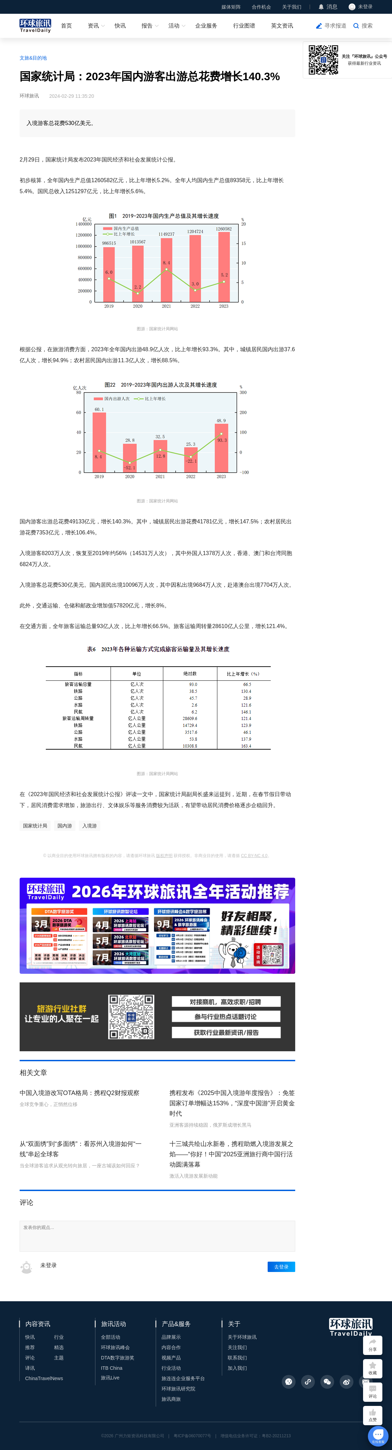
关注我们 (237, 1347)
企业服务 (206, 26)
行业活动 (171, 1368)
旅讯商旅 (171, 1399)
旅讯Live (110, 1377)
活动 (173, 26)
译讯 (30, 1368)
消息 (332, 7)
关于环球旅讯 (242, 1337)
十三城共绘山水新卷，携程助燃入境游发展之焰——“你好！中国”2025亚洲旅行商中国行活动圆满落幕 (231, 1154)
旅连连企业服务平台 (183, 1378)
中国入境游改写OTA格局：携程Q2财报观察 (80, 1092)
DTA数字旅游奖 (117, 1357)
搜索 (367, 26)
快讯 (120, 26)
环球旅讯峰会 (115, 1347)
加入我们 (237, 1368)
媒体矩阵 (231, 7)
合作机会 (261, 7)
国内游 (65, 825)
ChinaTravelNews (44, 1378)
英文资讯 (282, 26)
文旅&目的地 (33, 58)
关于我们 (291, 7)
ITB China (111, 1368)
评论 (30, 1357)
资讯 (93, 26)
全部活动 (110, 1337)
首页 (66, 26)
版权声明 (164, 855)
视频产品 (171, 1357)
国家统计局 (35, 825)
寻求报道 (335, 26)
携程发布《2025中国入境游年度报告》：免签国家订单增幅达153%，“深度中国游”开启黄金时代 (232, 1103)
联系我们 (237, 1357)
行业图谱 (244, 26)
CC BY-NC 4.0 (254, 855)
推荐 (30, 1347)
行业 (59, 1337)
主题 (59, 1357)
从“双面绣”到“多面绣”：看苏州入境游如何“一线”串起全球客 (81, 1149)
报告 (147, 26)
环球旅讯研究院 (178, 1388)
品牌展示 (171, 1337)
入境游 (89, 825)
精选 (59, 1347)
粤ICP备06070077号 (192, 1435)
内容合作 (171, 1347)
